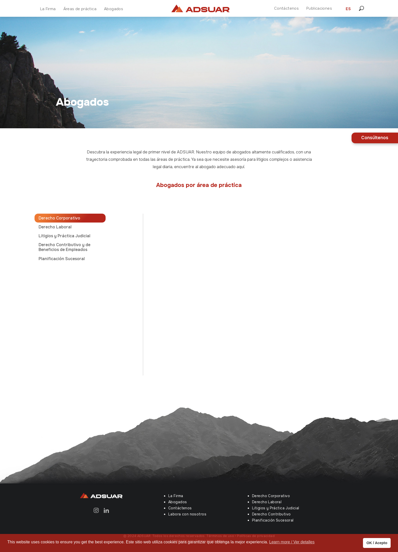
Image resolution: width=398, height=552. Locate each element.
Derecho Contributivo (271, 514)
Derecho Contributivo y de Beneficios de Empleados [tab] (64, 247)
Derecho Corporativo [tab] (59, 218)
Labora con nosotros (187, 514)
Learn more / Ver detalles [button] (291, 542)
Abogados (113, 8)
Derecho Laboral (266, 502)
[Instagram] (96, 510)
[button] (363, 8)
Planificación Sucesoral (273, 520)
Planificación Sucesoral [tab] (62, 258)
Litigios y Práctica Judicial (275, 508)
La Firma (48, 8)
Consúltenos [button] (374, 137)
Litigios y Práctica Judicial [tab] (64, 236)
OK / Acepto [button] (377, 543)
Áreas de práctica (79, 8)
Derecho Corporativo (271, 496)
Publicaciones (319, 8)
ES (348, 8)
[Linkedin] (106, 510)
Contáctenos (286, 8)
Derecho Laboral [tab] (55, 227)
